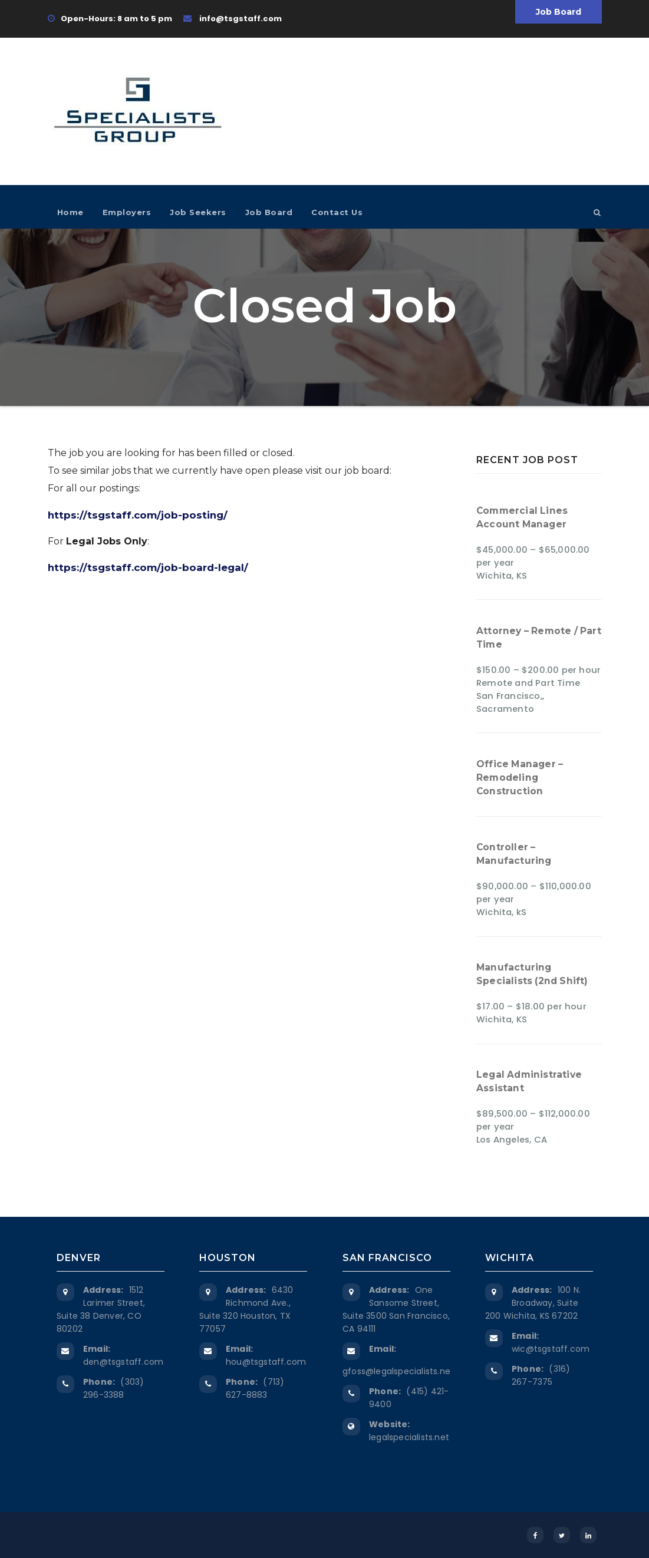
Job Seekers (198, 212)
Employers (127, 212)
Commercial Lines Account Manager (522, 517)
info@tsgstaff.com (232, 18)
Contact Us (337, 212)
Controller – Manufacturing (514, 853)
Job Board (558, 11)
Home (70, 212)
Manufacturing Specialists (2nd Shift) (532, 974)
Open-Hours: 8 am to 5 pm (110, 18)
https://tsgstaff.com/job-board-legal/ (148, 567)
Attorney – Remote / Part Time (538, 637)
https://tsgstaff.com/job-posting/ (138, 515)
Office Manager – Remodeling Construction (519, 777)
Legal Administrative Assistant (529, 1081)
